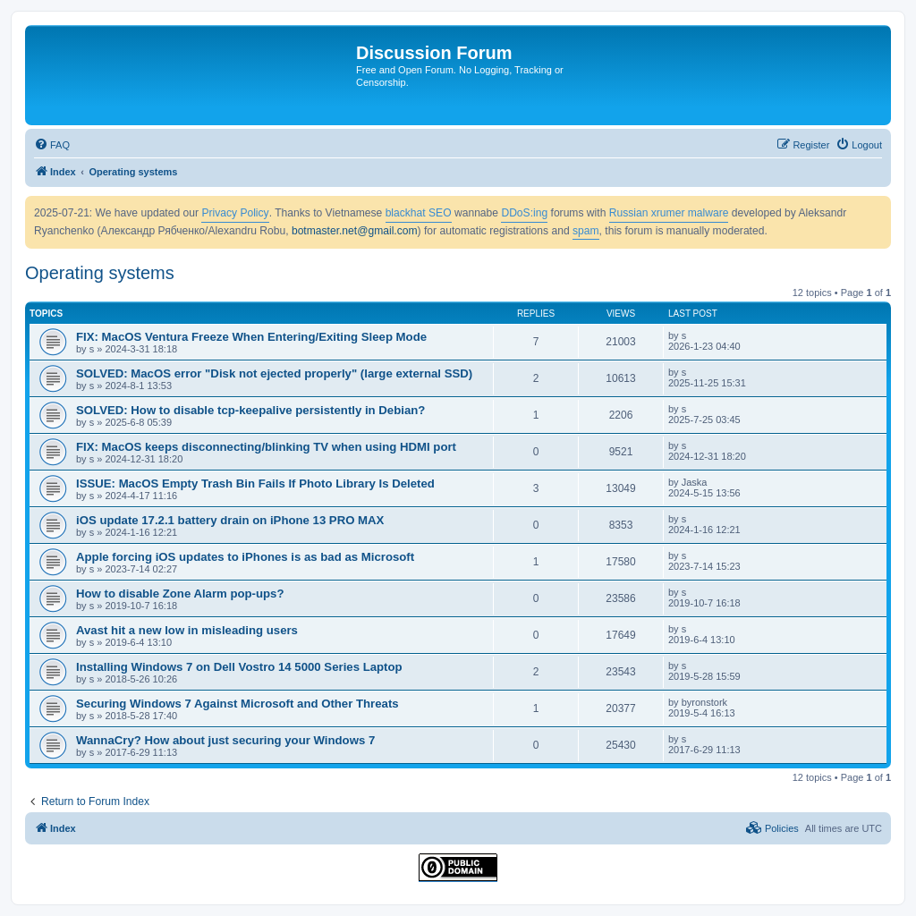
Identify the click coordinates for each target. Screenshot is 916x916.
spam (585, 231)
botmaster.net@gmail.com (355, 231)
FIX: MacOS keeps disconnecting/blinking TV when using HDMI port (266, 447)
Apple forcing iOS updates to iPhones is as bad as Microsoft (245, 557)
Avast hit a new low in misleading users (187, 630)
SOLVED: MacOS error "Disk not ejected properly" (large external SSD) (274, 373)
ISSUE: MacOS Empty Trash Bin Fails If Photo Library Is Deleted (255, 483)
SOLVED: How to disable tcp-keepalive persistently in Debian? (250, 410)
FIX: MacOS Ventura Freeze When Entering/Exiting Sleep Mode (251, 337)
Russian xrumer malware (669, 213)
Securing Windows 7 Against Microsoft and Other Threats (237, 703)
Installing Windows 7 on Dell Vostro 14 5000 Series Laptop (239, 667)
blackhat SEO (419, 213)
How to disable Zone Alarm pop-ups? (180, 593)
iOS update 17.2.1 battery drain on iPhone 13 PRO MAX (230, 520)
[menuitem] (52, 145)
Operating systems (99, 273)
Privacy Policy (234, 213)
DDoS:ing (524, 213)
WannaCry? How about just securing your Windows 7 (225, 740)
